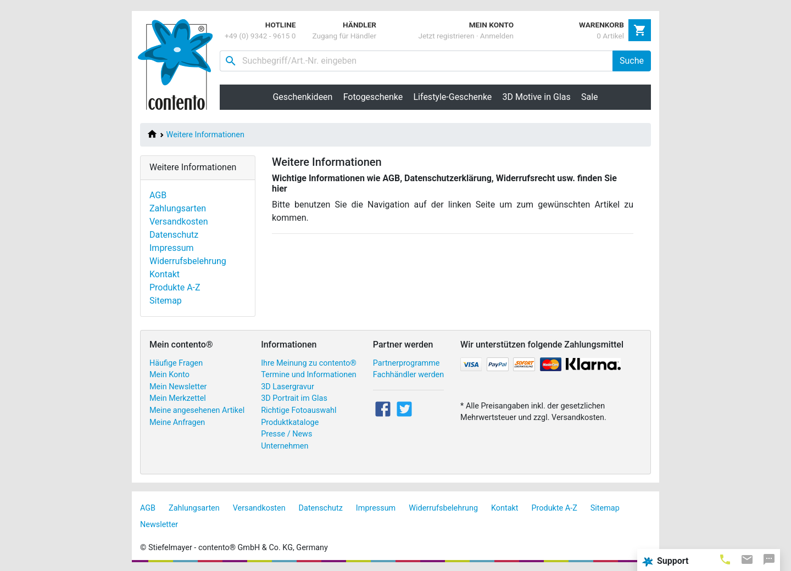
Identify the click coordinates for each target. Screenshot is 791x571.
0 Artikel (610, 35)
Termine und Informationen (308, 374)
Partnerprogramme (406, 363)
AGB (157, 195)
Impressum (171, 248)
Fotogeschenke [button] (373, 97)
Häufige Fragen (176, 363)
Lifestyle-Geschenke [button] (453, 97)
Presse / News (286, 434)
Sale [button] (589, 97)
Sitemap (165, 300)
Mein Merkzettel (177, 398)
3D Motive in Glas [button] (537, 97)
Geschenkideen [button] (302, 97)
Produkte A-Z (174, 287)
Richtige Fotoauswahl (298, 410)
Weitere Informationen (205, 134)
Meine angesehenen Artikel (196, 410)
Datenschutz (173, 234)
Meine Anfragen (177, 422)
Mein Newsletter (178, 386)
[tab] (725, 559)
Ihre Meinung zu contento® (308, 363)
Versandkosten (178, 221)
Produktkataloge (290, 422)
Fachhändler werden (408, 374)
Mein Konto (169, 374)
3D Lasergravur (287, 386)
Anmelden (497, 35)
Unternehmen (284, 446)
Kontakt (164, 274)
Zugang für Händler (344, 35)
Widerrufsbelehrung (187, 261)
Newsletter (159, 524)
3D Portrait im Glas (294, 398)
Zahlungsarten (177, 208)
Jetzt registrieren (446, 35)
